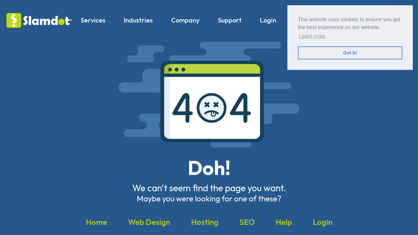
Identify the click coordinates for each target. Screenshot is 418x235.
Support (230, 20)
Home (96, 222)
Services (93, 20)
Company (185, 20)
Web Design (149, 222)
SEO (247, 222)
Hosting (204, 222)
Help (284, 222)
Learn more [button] (312, 36)
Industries (138, 20)
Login (268, 20)
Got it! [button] (350, 52)
